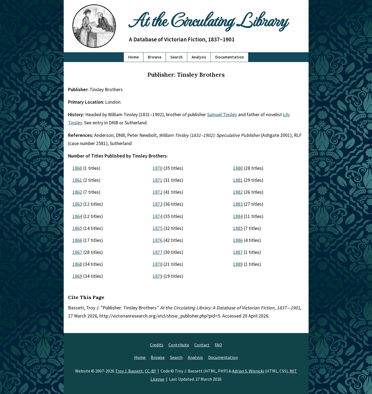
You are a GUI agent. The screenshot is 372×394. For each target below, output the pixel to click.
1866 (77, 240)
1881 (238, 180)
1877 (157, 252)
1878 (157, 264)
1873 (157, 204)
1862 (77, 192)
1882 (238, 192)
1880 (238, 168)
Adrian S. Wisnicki (248, 371)
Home (133, 57)
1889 (238, 264)
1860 (77, 168)
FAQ (218, 344)
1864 (77, 216)
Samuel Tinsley (222, 115)
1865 (77, 228)
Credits (156, 344)
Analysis (199, 57)
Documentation (229, 57)
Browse (154, 57)
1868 (77, 264)
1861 (77, 180)
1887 (238, 252)
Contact (202, 344)
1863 (77, 204)
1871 (157, 180)
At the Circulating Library (208, 19)
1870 (157, 168)
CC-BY (150, 371)
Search (176, 57)
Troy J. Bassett (129, 371)
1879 (157, 276)
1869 (77, 276)
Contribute (178, 344)
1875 (157, 228)
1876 (157, 240)
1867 (77, 252)
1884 (238, 216)
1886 (238, 240)
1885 (238, 228)
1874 (157, 216)
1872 (157, 192)
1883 (238, 204)
